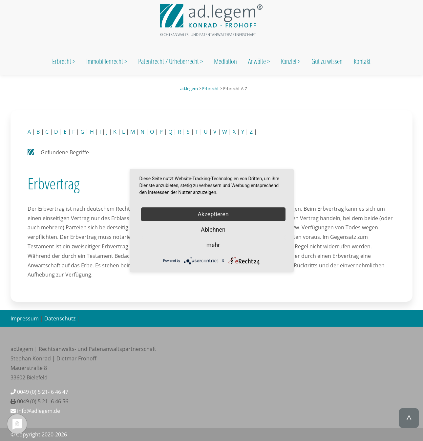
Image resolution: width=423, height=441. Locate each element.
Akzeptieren (213, 214)
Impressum (25, 318)
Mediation (225, 61)
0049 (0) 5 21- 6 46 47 (39, 391)
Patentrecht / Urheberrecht (168, 61)
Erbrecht (61, 61)
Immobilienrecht (105, 61)
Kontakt (362, 61)
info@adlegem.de (35, 410)
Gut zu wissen (327, 61)
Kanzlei (289, 61)
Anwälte (257, 61)
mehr (213, 244)
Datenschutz (59, 318)
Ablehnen (213, 229)
